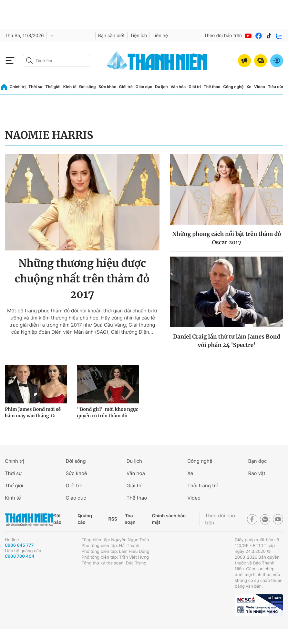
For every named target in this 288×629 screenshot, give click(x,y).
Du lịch (161, 86)
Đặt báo (57, 519)
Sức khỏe (107, 86)
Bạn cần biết (111, 35)
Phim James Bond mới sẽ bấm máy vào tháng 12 (33, 412)
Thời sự (35, 86)
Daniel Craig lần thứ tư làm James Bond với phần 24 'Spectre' (226, 341)
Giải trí (195, 86)
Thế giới (52, 86)
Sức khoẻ (76, 473)
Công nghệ (233, 86)
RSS (112, 519)
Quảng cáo (84, 519)
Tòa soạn (130, 519)
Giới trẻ (126, 86)
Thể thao (212, 86)
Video (259, 86)
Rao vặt (256, 473)
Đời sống (87, 86)
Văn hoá (136, 473)
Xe (248, 86)
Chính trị (18, 86)
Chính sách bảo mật (169, 519)
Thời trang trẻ (202, 485)
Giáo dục (144, 86)
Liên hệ (160, 35)
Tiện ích (138, 35)
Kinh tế (70, 86)
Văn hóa (178, 86)
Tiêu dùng (277, 86)
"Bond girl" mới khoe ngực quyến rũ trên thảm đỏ (108, 412)
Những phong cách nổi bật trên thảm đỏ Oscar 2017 (226, 238)
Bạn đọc (257, 461)
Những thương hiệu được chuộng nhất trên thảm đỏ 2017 (82, 279)
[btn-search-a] (29, 60)
